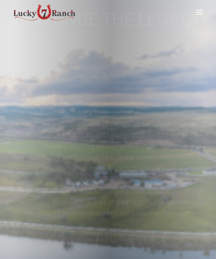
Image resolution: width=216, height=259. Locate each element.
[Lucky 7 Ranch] (44, 12)
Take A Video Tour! (108, 209)
